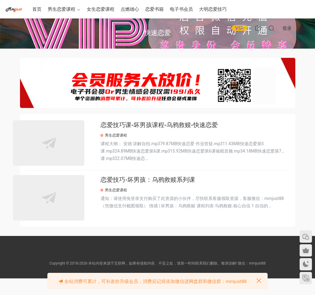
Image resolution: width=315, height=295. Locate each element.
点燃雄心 (130, 9)
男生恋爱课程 (61, 9)
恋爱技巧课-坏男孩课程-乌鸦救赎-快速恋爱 (172, 125)
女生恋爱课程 (100, 9)
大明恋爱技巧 (213, 9)
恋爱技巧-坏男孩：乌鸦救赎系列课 (161, 189)
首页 (37, 9)
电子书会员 (181, 9)
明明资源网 (14, 9)
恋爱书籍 (154, 9)
